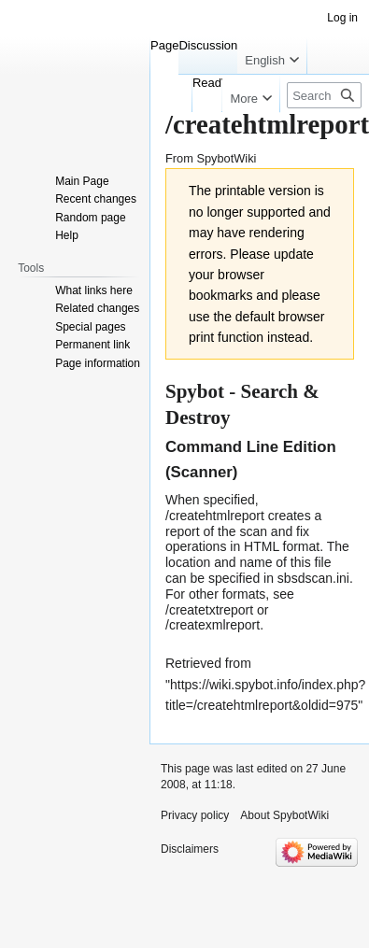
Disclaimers (190, 849)
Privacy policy (195, 815)
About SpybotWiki (284, 815)
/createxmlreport (212, 624)
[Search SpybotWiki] (324, 95)
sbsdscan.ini (313, 578)
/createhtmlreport (214, 515)
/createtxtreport (209, 609)
